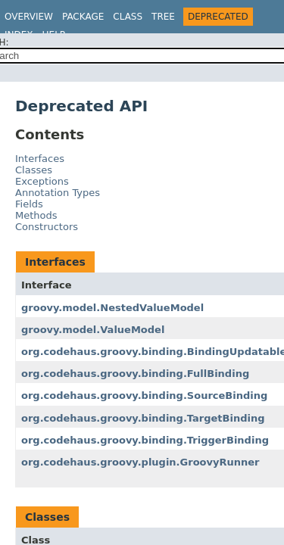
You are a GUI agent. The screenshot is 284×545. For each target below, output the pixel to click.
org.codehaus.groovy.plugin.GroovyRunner (140, 462)
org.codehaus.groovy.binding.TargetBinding (143, 418)
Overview (29, 16)
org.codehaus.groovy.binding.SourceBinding (144, 395)
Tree (163, 16)
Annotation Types (57, 192)
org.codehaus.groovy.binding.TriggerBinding (145, 440)
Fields (29, 204)
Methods (36, 215)
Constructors (46, 226)
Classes (33, 170)
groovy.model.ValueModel (92, 329)
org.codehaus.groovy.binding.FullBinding (135, 373)
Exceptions (42, 181)
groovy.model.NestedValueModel (112, 307)
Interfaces (39, 158)
